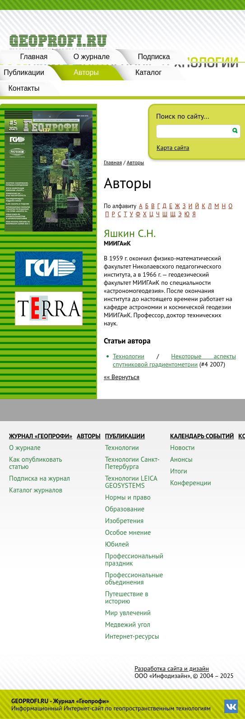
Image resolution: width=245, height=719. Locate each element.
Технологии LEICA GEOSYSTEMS (131, 482)
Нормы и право (128, 497)
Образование (124, 509)
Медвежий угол (127, 624)
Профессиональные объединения (134, 578)
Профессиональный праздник (134, 559)
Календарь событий (202, 436)
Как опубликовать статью (35, 463)
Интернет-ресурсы (132, 636)
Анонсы (181, 459)
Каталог (148, 72)
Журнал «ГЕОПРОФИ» (40, 436)
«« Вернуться (121, 377)
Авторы (86, 72)
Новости (182, 447)
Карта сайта (173, 148)
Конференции (190, 482)
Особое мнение (128, 532)
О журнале (92, 56)
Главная (34, 56)
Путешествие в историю (126, 597)
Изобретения (124, 520)
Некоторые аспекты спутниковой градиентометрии (174, 360)
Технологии (128, 356)
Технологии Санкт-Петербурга (132, 463)
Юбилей (117, 544)
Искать (235, 131)
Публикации (125, 436)
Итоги (178, 471)
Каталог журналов (35, 490)
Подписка (154, 56)
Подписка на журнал (39, 478)
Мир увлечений (128, 612)
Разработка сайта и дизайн (171, 668)
